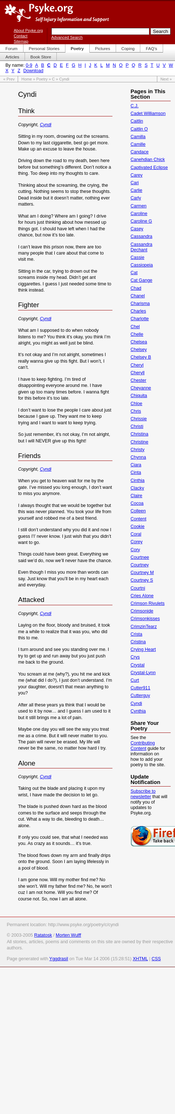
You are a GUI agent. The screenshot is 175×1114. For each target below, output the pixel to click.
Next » (166, 79)
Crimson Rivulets (148, 603)
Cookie (138, 526)
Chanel (138, 295)
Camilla (138, 136)
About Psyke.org (28, 30)
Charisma (140, 303)
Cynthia (138, 711)
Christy (138, 449)
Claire (136, 495)
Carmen (138, 206)
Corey (136, 541)
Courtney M (142, 572)
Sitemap (21, 41)
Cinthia (138, 480)
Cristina (138, 641)
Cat (134, 272)
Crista (136, 634)
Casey (137, 228)
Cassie (137, 257)
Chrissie (139, 418)
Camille (138, 144)
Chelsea (139, 341)
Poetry (41, 79)
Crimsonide (142, 611)
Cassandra (141, 236)
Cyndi (45, 124)
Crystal (138, 665)
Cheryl (137, 365)
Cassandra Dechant (141, 247)
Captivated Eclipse (149, 167)
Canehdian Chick (148, 159)
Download (33, 70)
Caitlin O (139, 129)
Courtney (140, 565)
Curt (135, 680)
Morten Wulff (68, 935)
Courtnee (140, 557)
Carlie (136, 190)
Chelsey (139, 349)
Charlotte (140, 318)
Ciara (136, 464)
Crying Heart (143, 649)
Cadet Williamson (148, 113)
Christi (137, 426)
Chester (138, 380)
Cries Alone (142, 595)
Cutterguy (140, 695)
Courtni (138, 588)
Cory (135, 549)
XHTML (140, 958)
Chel (135, 326)
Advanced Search (67, 37)
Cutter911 (140, 687)
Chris (136, 411)
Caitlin (137, 121)
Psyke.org (56, 12)
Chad (136, 288)
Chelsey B (141, 357)
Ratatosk (43, 935)
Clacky (137, 488)
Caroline (139, 213)
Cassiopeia (142, 265)
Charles (138, 311)
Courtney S (142, 580)
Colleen (138, 510)
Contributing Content (143, 745)
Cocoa (137, 503)
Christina (139, 434)
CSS (156, 958)
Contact (20, 36)
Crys (135, 657)
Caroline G (141, 221)
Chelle (137, 334)
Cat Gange (141, 280)
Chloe (136, 403)
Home (26, 79)
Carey (136, 175)
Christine (139, 442)
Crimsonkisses (145, 618)
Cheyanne (141, 388)
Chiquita (139, 395)
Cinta (136, 472)
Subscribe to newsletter (143, 794)
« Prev (8, 79)
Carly (136, 198)
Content (138, 518)
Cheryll (138, 372)
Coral (136, 534)
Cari (135, 182)
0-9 (29, 65)
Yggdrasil (58, 958)
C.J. (134, 105)
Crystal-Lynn (143, 672)
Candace (140, 151)
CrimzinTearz (144, 626)
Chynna (138, 457)
